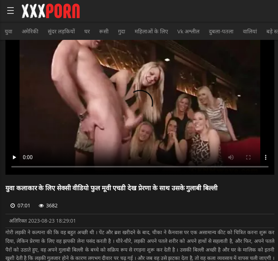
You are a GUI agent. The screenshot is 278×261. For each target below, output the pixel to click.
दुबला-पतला (221, 31)
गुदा (121, 31)
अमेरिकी (30, 31)
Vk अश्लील (188, 31)
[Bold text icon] (10, 10)
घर (87, 31)
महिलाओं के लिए (151, 31)
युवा (8, 31)
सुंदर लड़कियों (61, 31)
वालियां (250, 31)
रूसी (104, 31)
